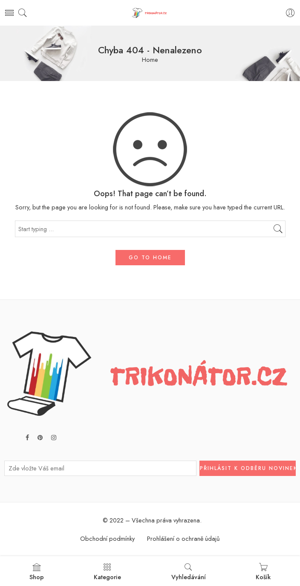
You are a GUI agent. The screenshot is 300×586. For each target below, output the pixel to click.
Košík (263, 572)
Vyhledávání (188, 572)
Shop (36, 572)
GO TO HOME (150, 257)
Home (150, 60)
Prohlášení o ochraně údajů (183, 538)
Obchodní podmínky (107, 538)
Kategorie (107, 572)
